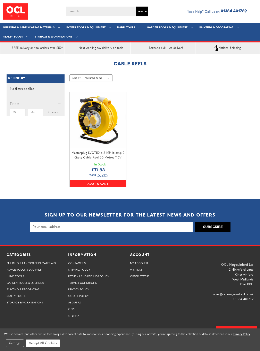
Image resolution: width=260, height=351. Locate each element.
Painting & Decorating (218, 27)
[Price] (35, 103)
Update (53, 112)
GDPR (71, 309)
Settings (14, 343)
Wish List (136, 270)
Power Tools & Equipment (88, 27)
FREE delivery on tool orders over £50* (32, 48)
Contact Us (77, 263)
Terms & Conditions (82, 283)
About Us (75, 302)
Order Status (139, 276)
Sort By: (77, 78)
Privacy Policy (78, 289)
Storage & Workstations (56, 36)
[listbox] (98, 78)
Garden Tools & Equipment (170, 27)
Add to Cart (97, 183)
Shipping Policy (79, 270)
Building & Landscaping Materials (31, 27)
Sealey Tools (15, 36)
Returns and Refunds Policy (88, 276)
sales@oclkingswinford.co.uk (232, 294)
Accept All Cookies (43, 343)
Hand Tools (128, 27)
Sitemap (73, 316)
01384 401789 (234, 11)
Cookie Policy (78, 296)
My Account (139, 263)
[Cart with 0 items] (255, 11)
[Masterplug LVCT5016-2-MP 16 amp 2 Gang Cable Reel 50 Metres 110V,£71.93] (98, 120)
